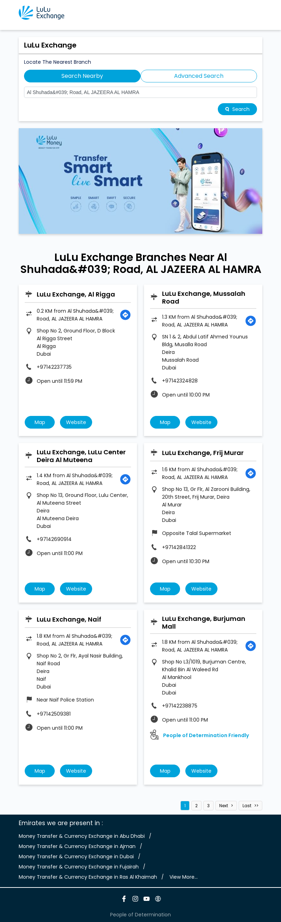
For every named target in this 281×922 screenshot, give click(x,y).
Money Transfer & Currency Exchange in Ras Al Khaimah (88, 877)
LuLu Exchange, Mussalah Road (203, 297)
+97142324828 (180, 380)
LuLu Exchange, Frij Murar (203, 452)
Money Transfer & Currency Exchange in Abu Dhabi (82, 836)
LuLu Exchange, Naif (69, 619)
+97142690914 (54, 539)
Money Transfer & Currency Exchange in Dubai (76, 856)
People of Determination (140, 914)
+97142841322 (179, 547)
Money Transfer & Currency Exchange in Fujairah (79, 867)
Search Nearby (82, 76)
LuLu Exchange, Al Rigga (76, 294)
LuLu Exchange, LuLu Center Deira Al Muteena (81, 456)
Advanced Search (198, 76)
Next (223, 806)
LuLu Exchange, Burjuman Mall (203, 622)
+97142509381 (54, 713)
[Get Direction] (125, 314)
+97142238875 (179, 705)
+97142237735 (54, 366)
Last (247, 806)
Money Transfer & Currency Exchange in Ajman (77, 846)
